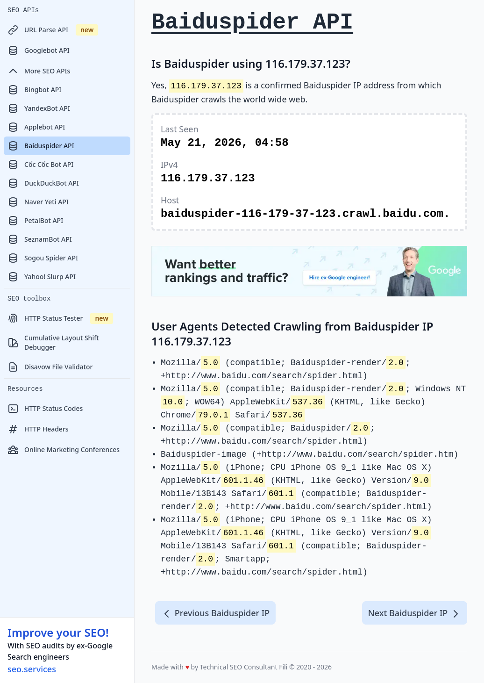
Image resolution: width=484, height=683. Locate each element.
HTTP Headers (38, 429)
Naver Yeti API (38, 202)
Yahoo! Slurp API (41, 276)
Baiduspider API (40, 145)
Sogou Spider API (42, 258)
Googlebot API (38, 50)
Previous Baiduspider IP (215, 613)
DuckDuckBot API (43, 183)
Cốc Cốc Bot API (40, 164)
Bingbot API (34, 89)
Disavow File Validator (50, 367)
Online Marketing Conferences (63, 449)
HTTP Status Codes (45, 408)
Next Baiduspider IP (414, 613)
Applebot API (36, 127)
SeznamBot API (39, 239)
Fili (283, 666)
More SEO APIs (38, 71)
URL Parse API (52, 30)
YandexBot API (38, 108)
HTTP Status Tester (60, 318)
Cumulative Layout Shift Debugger (53, 342)
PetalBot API (35, 220)
